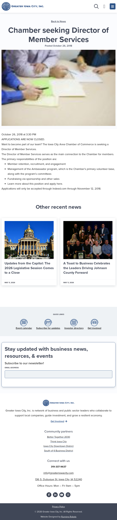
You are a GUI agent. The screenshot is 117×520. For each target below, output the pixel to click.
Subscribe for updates (48, 328)
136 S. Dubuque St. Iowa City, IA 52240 (58, 479)
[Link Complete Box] (29, 251)
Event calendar (24, 328)
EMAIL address (17, 367)
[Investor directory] (74, 322)
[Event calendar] (24, 322)
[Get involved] (94, 322)
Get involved (94, 328)
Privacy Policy (58, 506)
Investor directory (74, 328)
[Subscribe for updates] (48, 322)
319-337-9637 (58, 466)
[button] (50, 298)
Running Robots (68, 516)
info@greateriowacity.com (58, 473)
